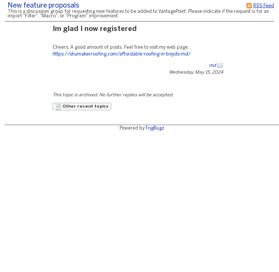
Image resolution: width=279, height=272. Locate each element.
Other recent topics (82, 107)
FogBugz (155, 128)
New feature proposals (43, 6)
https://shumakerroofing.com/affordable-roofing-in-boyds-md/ (122, 54)
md (212, 65)
